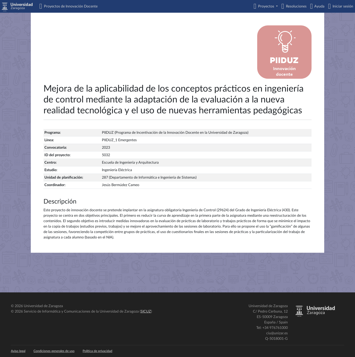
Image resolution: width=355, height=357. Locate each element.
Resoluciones (295, 6)
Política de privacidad (97, 351)
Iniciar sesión (342, 6)
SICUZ (146, 311)
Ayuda (318, 6)
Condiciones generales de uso (54, 351)
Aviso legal (18, 351)
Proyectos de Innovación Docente (70, 6)
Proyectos (265, 6)
